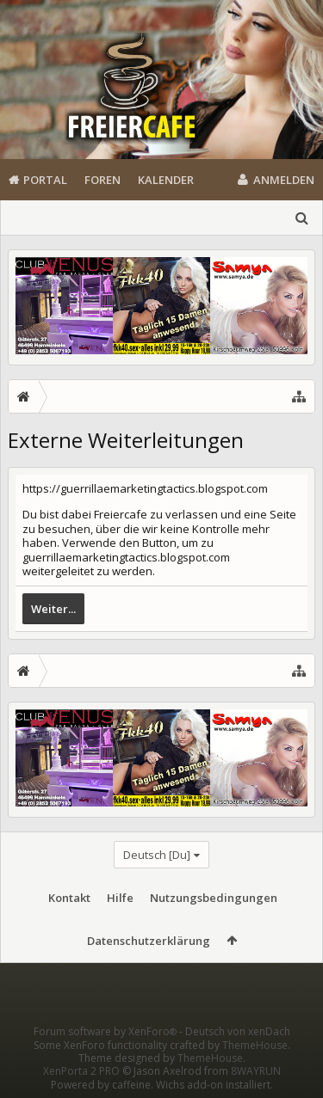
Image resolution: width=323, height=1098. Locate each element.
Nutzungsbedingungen (213, 897)
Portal (45, 179)
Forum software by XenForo (106, 1031)
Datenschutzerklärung (148, 940)
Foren (102, 179)
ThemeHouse (255, 1045)
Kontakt (69, 897)
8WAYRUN (256, 1071)
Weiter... (53, 608)
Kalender (166, 179)
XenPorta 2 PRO (81, 1071)
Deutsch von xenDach (237, 1031)
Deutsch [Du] (156, 854)
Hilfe (120, 897)
